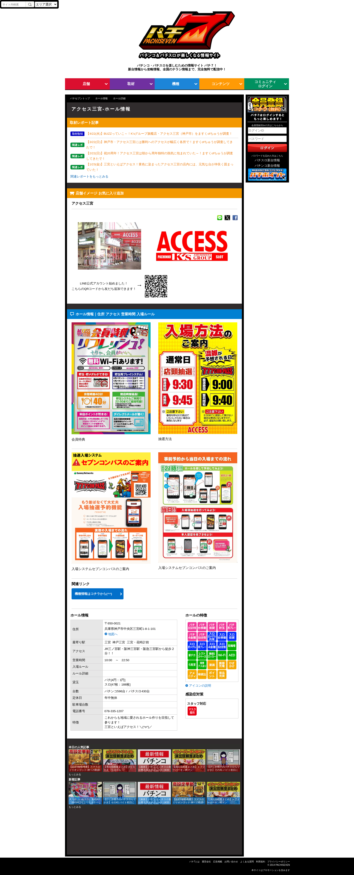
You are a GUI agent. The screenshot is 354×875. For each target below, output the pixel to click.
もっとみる (75, 774)
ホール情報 (101, 98)
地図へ (113, 634)
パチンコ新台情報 (267, 165)
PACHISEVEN (282, 865)
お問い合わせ (231, 861)
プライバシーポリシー (278, 861)
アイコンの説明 (200, 685)
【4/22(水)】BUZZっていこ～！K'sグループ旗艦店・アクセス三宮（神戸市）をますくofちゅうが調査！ (159, 133)
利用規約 (260, 861)
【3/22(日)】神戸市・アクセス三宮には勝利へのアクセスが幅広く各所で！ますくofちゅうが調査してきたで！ (159, 144)
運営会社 (206, 861)
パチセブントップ (80, 98)
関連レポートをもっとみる (89, 176)
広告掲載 (217, 861)
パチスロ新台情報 (267, 160)
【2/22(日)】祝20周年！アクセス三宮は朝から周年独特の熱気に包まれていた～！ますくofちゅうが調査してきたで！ (159, 156)
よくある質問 (247, 861)
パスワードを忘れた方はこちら (267, 156)
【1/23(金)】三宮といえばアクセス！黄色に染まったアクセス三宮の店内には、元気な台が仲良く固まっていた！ (159, 167)
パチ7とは (194, 861)
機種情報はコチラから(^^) (93, 594)
